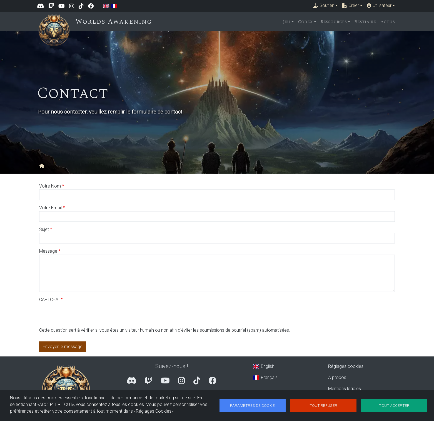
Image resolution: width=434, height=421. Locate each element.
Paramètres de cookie (252, 405)
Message (48, 251)
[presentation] (81, 316)
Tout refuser (323, 405)
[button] (325, 5)
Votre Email (50, 207)
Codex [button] (305, 21)
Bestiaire (365, 21)
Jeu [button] (286, 21)
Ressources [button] (334, 21)
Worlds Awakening (115, 22)
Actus (387, 21)
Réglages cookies (345, 366)
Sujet (44, 229)
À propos (337, 377)
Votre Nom (50, 186)
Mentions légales (344, 388)
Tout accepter (394, 405)
